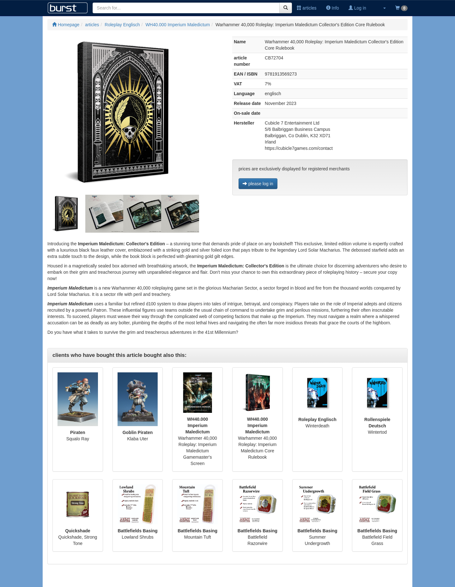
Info (332, 7)
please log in (258, 183)
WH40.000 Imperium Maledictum (177, 24)
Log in (357, 7)
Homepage (65, 24)
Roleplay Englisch (122, 24)
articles (306, 7)
